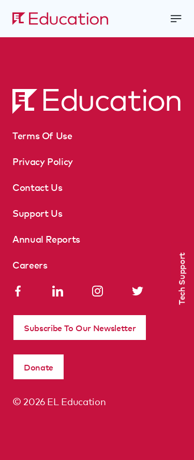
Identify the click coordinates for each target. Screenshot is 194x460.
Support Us (37, 212)
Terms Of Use (42, 135)
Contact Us (37, 187)
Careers (29, 264)
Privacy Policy (42, 161)
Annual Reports (46, 238)
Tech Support (181, 279)
